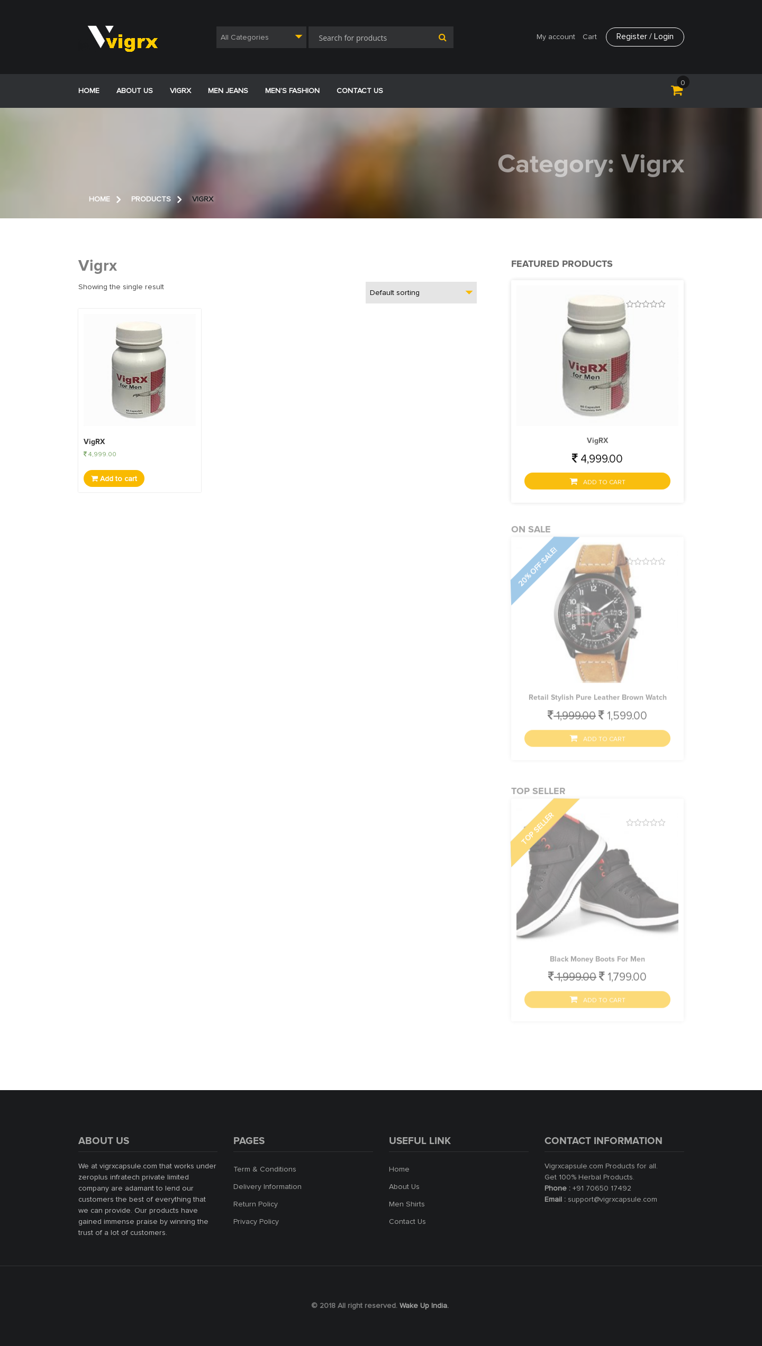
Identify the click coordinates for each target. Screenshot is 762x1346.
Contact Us (360, 91)
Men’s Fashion (292, 91)
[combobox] (261, 37)
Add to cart (114, 479)
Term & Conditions (264, 1169)
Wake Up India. (424, 1306)
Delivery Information (267, 1187)
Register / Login (645, 36)
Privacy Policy (256, 1221)
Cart (590, 37)
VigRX (180, 91)
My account (556, 37)
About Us (404, 1187)
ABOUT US (134, 91)
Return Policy (255, 1204)
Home (88, 91)
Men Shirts (407, 1204)
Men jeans (228, 91)
